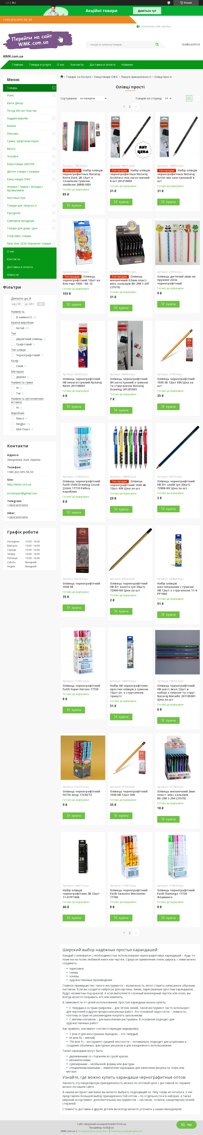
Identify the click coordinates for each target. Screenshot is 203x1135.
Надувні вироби (17, 118)
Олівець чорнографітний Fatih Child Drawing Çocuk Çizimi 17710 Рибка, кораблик (81, 486)
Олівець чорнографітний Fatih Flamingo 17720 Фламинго (176, 893)
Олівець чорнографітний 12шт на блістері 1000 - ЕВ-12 (81, 280)
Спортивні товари (19, 236)
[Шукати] (157, 44)
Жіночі (11, 149)
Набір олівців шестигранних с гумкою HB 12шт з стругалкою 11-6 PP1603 (177, 589)
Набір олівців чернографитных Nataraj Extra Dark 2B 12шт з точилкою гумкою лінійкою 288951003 (83, 177)
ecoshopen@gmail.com (22, 493)
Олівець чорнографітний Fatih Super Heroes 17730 (81, 687)
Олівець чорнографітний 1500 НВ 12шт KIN (128, 793)
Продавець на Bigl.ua (101, 1127)
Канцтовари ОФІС (19, 179)
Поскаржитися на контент (93, 1131)
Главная (17, 64)
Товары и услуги (40, 64)
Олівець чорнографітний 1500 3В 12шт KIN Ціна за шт (176, 382)
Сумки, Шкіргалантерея (22, 141)
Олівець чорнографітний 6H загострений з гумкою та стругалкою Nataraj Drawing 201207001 (129, 384)
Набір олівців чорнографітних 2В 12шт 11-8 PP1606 (81, 893)
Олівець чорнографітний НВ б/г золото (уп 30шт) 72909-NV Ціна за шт (128, 587)
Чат (186, 1125)
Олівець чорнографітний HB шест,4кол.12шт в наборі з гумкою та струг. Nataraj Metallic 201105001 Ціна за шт (176, 692)
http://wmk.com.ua (19, 484)
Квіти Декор (15, 103)
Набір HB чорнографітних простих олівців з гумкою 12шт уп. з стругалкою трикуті (129, 691)
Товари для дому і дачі (22, 228)
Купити (76, 205)
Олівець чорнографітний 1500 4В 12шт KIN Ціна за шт (128, 484)
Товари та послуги (78, 77)
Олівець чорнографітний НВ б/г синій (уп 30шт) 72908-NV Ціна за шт (176, 484)
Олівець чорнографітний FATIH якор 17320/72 (81, 793)
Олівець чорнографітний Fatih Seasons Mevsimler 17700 (128, 893)
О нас (60, 64)
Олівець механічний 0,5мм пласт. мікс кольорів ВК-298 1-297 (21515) (129, 282)
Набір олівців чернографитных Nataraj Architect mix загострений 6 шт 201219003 (130, 175)
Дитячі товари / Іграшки (23, 171)
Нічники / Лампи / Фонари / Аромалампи (25, 188)
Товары (12, 88)
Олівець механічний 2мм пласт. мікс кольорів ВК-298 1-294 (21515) (176, 794)
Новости (13, 275)
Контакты (77, 64)
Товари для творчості (22, 205)
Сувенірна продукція (20, 221)
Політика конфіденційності (126, 1131)
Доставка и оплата (102, 64)
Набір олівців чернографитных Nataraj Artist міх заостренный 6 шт (177, 175)
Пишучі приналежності (136, 77)
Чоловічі (12, 156)
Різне (10, 95)
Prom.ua (121, 1124)
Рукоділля (13, 213)
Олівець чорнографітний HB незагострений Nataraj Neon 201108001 (82, 382)
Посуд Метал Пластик (22, 110)
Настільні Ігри (16, 198)
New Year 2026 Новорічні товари (29, 243)
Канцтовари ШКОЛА (20, 164)
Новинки (127, 64)
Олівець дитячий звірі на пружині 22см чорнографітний (176, 280)
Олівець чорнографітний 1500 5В (81, 585)
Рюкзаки (12, 133)
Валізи (11, 126)
